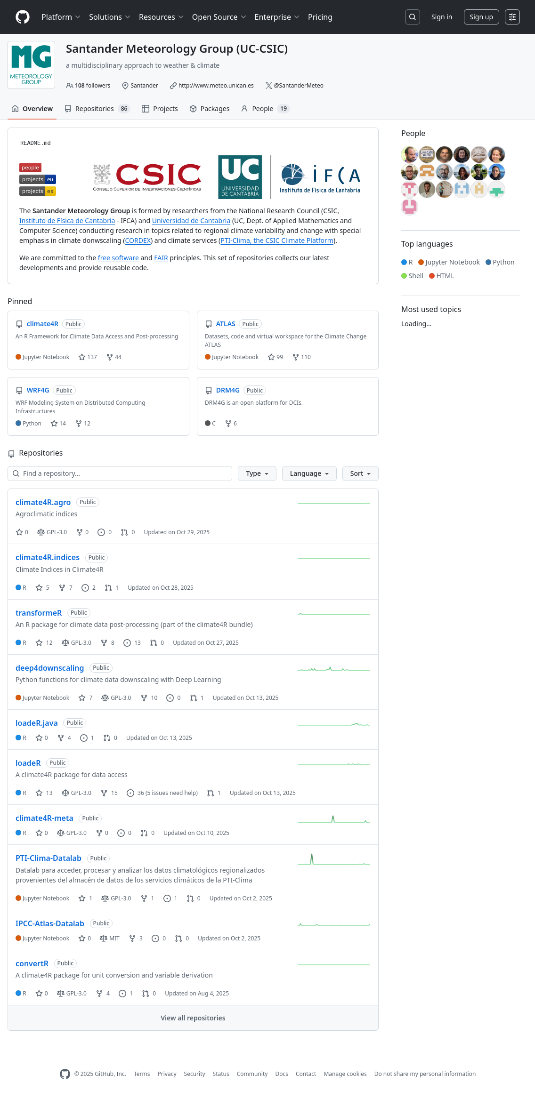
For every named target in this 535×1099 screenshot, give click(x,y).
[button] (257, 473)
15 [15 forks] (109, 793)
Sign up (481, 16)
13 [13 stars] (44, 793)
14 (58, 423)
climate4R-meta (44, 818)
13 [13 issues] (132, 643)
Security (194, 1074)
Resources (162, 17)
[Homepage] (22, 17)
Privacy (167, 1074)
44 (114, 357)
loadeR (28, 763)
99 (275, 357)
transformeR (39, 613)
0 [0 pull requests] (128, 532)
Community (252, 1074)
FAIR (161, 257)
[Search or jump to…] (412, 17)
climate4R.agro (43, 502)
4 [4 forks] (64, 738)
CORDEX (138, 240)
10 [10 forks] (149, 698)
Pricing (320, 17)
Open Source (219, 17)
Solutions (110, 17)
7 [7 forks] (65, 588)
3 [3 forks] (136, 938)
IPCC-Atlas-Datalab (50, 923)
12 (82, 423)
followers (92, 85)
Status (221, 1074)
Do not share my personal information (425, 1074)
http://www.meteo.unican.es (216, 85)
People (265, 108)
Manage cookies (345, 1074)
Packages (209, 108)
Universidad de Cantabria (191, 220)
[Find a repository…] (120, 473)
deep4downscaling (50, 668)
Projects (160, 108)
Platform (61, 17)
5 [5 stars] (42, 588)
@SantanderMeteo (299, 85)
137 (87, 357)
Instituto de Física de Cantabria (67, 220)
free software (118, 257)
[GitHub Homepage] (65, 1074)
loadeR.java (37, 723)
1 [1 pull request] (112, 588)
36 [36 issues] (135, 793)
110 (301, 357)
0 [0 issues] (104, 532)
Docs (281, 1074)
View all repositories (193, 1017)
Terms (142, 1074)
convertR (32, 963)
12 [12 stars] (44, 643)
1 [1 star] (85, 898)
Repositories (97, 108)
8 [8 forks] (107, 643)
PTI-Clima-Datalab (48, 858)
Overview (32, 108)
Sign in (441, 16)
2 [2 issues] (88, 588)
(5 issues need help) (172, 793)
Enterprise (277, 17)
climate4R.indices (48, 557)
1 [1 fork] (147, 898)
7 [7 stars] (85, 698)
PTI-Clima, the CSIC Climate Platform (276, 240)
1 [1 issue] (87, 738)
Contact (306, 1074)
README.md (35, 143)
